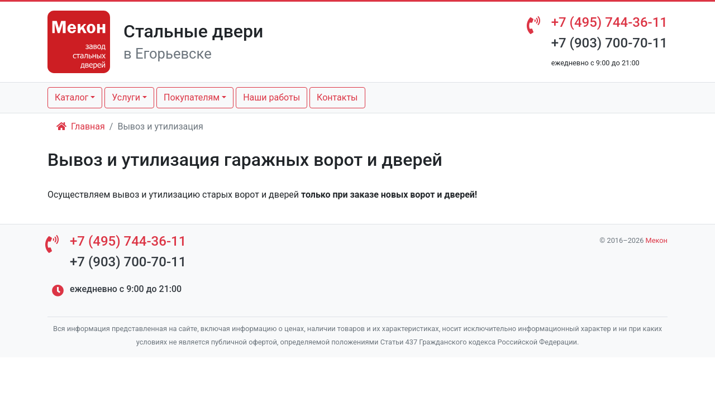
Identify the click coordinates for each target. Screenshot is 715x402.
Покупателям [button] (192, 97)
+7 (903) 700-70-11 (609, 43)
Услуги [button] (126, 97)
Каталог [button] (71, 97)
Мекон (657, 240)
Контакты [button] (337, 97)
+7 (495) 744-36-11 (609, 22)
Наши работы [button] (271, 97)
